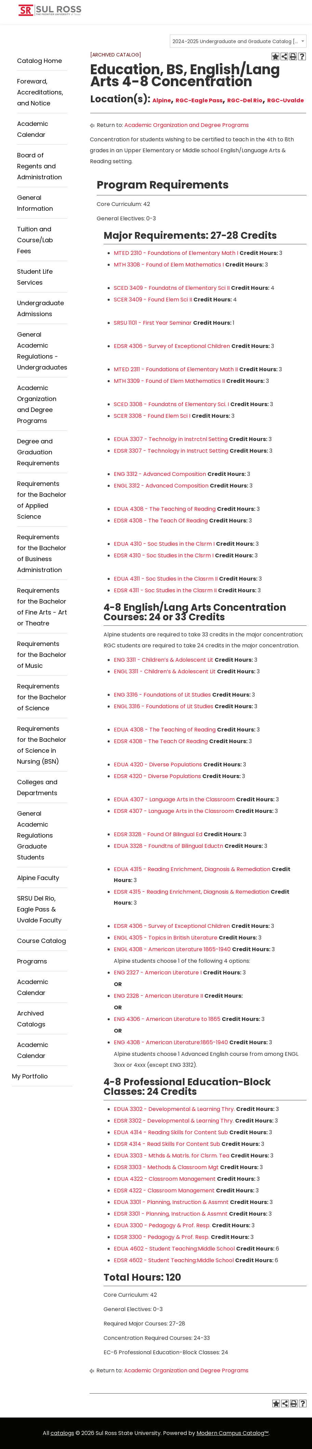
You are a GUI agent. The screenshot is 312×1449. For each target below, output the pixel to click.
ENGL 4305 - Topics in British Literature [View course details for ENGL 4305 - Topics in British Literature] (165, 938)
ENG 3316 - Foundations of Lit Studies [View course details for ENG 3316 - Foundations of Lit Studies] (162, 695)
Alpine (161, 100)
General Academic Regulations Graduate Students (35, 835)
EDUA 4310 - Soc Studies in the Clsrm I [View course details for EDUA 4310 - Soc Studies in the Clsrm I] (164, 544)
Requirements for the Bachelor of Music (41, 654)
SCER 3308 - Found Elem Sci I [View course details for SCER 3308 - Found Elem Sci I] (152, 416)
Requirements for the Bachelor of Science (41, 697)
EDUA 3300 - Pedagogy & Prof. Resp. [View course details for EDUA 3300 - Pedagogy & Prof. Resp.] (162, 1225)
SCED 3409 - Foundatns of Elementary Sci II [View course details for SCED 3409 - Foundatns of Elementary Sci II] (172, 288)
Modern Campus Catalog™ (232, 1433)
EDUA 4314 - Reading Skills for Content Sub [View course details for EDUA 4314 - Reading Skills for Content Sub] (171, 1132)
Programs (32, 961)
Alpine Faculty (38, 878)
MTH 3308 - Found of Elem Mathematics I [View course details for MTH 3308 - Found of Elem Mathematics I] (169, 265)
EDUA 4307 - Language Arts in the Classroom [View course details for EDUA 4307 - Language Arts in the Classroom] (174, 799)
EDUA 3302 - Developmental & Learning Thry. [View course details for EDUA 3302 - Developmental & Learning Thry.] (174, 1109)
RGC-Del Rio (244, 100)
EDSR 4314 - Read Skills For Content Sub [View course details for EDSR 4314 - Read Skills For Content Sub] (167, 1144)
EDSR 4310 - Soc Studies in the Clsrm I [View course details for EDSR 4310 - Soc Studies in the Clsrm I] (164, 555)
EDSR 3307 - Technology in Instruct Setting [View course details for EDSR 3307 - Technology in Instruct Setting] (171, 451)
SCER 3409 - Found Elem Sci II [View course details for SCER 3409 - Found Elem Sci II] (153, 299)
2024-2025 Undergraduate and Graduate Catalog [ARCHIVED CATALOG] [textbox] (236, 41)
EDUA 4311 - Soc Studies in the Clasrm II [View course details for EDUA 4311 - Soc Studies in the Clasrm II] (166, 579)
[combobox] (238, 41)
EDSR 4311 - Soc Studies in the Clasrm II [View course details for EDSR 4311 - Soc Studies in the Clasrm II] (165, 590)
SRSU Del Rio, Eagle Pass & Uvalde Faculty (39, 909)
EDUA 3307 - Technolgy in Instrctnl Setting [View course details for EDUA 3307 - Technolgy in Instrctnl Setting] (171, 439)
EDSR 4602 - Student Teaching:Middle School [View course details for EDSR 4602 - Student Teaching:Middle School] (174, 1260)
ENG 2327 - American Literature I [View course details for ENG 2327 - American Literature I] (158, 972)
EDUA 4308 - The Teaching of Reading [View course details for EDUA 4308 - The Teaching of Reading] (165, 509)
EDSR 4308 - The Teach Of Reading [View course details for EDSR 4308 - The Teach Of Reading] (161, 521)
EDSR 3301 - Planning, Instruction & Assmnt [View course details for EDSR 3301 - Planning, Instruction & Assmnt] (171, 1214)
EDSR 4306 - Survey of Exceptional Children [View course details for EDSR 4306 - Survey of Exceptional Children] (172, 346)
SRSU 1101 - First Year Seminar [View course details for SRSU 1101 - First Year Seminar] (153, 323)
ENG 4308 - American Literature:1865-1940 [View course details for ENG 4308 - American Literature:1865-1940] (171, 1042)
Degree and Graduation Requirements (38, 452)
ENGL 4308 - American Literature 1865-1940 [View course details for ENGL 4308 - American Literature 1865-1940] (172, 949)
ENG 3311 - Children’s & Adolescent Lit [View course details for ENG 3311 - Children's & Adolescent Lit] (163, 660)
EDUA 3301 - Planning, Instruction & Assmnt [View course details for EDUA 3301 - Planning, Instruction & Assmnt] (171, 1202)
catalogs (62, 1433)
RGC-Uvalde (285, 100)
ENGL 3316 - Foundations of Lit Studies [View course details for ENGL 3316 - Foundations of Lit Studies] (163, 706)
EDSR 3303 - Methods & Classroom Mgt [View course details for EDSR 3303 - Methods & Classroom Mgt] (166, 1167)
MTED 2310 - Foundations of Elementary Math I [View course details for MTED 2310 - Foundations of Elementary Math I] (176, 253)
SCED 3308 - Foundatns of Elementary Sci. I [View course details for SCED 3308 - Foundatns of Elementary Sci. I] (171, 404)
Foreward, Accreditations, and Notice (40, 92)
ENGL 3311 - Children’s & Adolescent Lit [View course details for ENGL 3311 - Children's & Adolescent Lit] (165, 671)
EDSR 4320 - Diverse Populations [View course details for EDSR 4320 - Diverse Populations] (157, 776)
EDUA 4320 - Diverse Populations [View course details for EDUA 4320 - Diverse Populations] (158, 764)
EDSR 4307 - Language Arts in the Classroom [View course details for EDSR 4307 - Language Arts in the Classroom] (174, 811)
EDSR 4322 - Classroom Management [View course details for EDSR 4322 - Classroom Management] (164, 1190)
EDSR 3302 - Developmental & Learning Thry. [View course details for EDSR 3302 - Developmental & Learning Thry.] (174, 1121)
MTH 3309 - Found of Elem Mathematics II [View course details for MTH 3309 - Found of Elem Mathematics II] (169, 381)
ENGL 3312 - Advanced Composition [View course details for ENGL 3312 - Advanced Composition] (161, 486)
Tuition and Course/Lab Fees (35, 240)
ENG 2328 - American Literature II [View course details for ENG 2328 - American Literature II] (158, 996)
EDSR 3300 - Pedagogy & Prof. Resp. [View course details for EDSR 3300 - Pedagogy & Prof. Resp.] (161, 1237)
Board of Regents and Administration (39, 166)
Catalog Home (39, 60)
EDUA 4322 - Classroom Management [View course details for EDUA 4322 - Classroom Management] (165, 1179)
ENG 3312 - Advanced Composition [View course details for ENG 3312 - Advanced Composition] (160, 474)
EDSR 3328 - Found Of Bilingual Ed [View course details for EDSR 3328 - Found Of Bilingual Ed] (158, 834)
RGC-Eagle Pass (199, 100)
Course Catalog (41, 940)
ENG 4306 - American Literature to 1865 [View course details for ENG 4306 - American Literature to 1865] (167, 1019)
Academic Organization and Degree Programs (186, 125)
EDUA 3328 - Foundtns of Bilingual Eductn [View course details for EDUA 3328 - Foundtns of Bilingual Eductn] (168, 846)
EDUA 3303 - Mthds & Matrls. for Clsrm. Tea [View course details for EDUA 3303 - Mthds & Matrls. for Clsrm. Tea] (171, 1156)
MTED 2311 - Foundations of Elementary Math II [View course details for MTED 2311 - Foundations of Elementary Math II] (176, 369)
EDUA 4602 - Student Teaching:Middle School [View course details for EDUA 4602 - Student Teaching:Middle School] (174, 1249)
